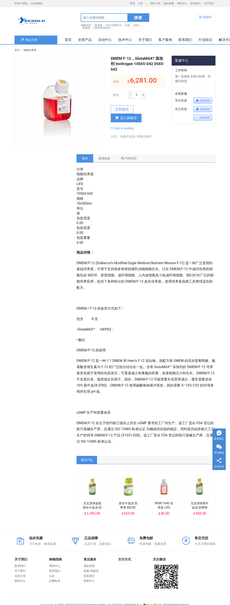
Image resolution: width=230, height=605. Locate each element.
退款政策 (89, 566)
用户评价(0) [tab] (129, 158)
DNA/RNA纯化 (102, 27)
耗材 (136, 25)
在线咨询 (203, 100)
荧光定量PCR (113, 25)
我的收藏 (169, 3)
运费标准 (54, 581)
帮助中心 (182, 3)
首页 (68, 40)
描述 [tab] (85, 158)
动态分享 (20, 576)
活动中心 (105, 40)
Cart (52, 576)
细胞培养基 (127, 136)
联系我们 (195, 3)
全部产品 (85, 40)
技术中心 (125, 40)
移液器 (98, 25)
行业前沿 (205, 40)
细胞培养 (86, 25)
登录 (132, 3)
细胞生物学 (144, 136)
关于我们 (209, 3)
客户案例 (165, 40)
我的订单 (155, 3)
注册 (140, 3)
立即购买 (122, 109)
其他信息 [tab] (104, 158)
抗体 (127, 25)
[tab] (85, 158)
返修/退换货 (91, 570)
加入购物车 (126, 118)
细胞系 (86, 27)
